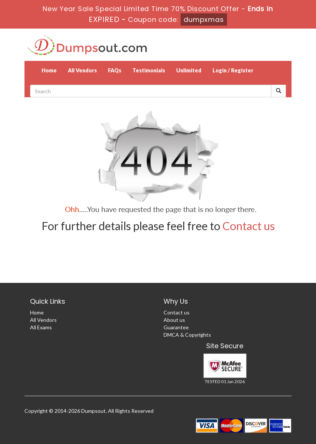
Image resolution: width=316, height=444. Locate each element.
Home (49, 70)
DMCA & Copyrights (187, 335)
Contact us (249, 225)
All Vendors (82, 70)
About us (174, 320)
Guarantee (176, 327)
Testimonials (148, 70)
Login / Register (233, 70)
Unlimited (188, 70)
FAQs (114, 70)
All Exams (41, 327)
